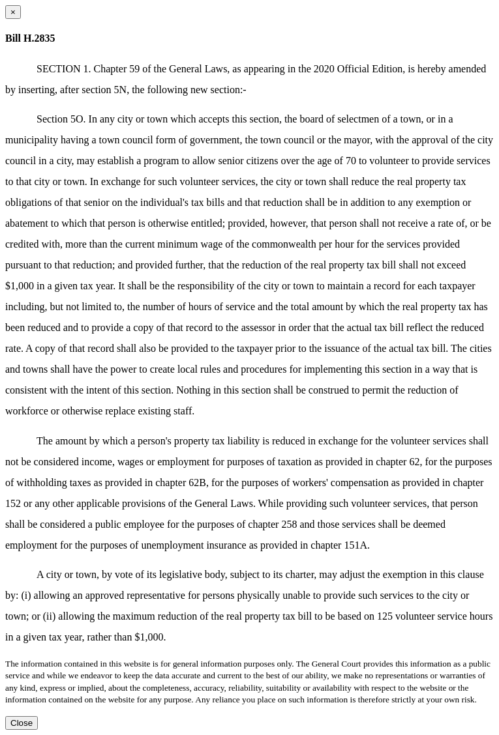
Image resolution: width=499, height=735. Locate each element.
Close (21, 723)
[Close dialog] (13, 12)
